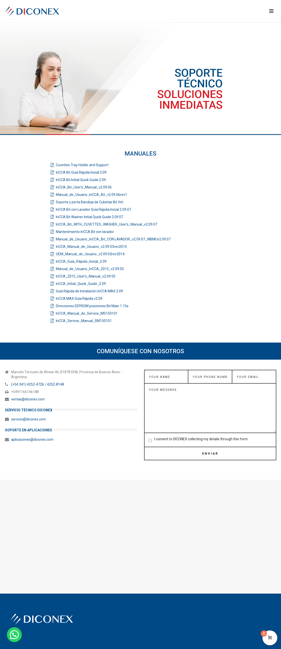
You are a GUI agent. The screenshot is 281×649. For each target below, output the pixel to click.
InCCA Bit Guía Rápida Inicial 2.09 (81, 172)
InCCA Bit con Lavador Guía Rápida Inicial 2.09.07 (93, 209)
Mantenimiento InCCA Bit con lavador (85, 232)
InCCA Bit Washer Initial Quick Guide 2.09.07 (89, 217)
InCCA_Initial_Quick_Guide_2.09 (81, 284)
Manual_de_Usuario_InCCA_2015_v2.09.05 (90, 269)
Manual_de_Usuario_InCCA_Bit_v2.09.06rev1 (91, 195)
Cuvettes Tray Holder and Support (82, 165)
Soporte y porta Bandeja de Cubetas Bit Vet (89, 202)
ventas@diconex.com (28, 399)
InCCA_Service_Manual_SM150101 (84, 321)
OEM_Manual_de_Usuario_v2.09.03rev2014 (90, 254)
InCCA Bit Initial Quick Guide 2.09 (81, 180)
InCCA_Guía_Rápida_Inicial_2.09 (81, 261)
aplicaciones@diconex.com (32, 439)
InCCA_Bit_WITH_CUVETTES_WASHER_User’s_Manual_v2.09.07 (106, 224)
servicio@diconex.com (28, 419)
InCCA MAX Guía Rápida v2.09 (79, 299)
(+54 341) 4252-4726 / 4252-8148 (37, 384)
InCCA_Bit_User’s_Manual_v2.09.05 (84, 187)
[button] (14, 634)
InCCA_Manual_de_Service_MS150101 (87, 313)
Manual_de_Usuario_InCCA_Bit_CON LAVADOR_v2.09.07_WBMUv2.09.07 (113, 239)
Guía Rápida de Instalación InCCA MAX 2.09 (89, 291)
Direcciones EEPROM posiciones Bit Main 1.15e (92, 306)
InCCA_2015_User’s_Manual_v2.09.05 (85, 276)
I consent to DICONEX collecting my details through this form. (201, 439)
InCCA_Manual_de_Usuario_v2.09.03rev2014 (91, 247)
